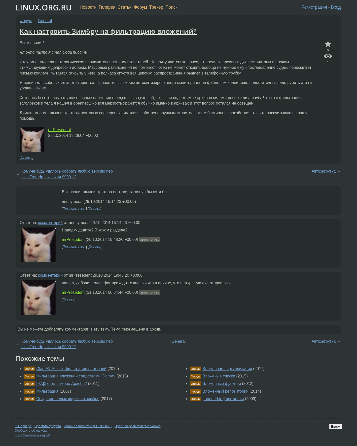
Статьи (124, 7)
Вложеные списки (218, 376)
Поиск (171, 7)
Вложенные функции (221, 383)
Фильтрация (47, 391)
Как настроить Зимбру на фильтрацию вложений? (108, 31)
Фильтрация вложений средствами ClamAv (75, 376)
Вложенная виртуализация (227, 369)
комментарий (50, 223)
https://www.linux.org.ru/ (32, 435)
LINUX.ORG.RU (44, 7)
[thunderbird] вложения (223, 399)
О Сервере (23, 426)
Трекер (156, 7)
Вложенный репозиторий (225, 391)
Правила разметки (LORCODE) (88, 426)
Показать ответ (74, 208)
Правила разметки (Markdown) (137, 426)
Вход (336, 7)
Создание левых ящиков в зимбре (67, 399)
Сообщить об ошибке (31, 430)
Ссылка (26, 158)
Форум (140, 7)
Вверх (335, 426)
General (45, 21)
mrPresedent (59, 130)
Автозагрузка (324, 171)
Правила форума (48, 426)
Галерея (107, 7)
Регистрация (314, 7)
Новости (88, 7)
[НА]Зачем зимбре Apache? (61, 383)
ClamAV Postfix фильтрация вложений (71, 369)
